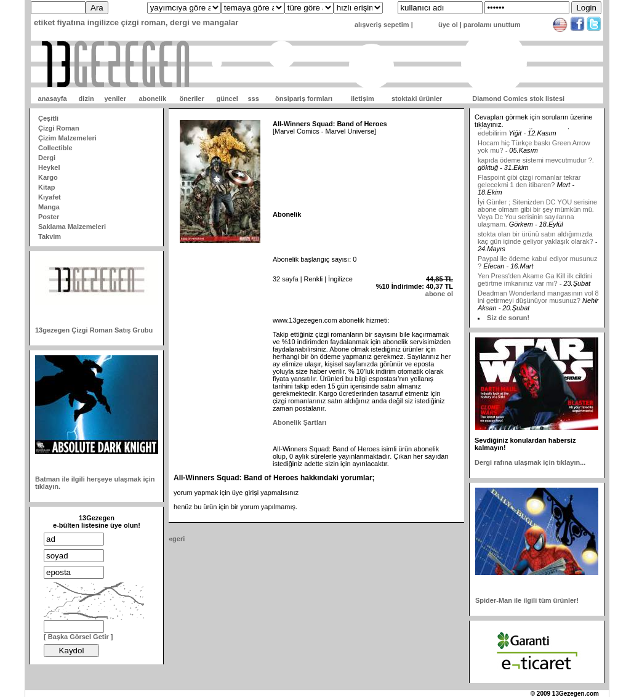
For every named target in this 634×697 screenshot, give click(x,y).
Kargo (48, 177)
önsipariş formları (303, 98)
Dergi (46, 157)
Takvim (49, 236)
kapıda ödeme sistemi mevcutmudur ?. (536, 168)
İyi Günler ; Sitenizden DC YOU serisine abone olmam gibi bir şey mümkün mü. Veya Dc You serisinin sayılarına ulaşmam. (537, 221)
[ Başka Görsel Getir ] (78, 636)
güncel (227, 98)
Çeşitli (48, 118)
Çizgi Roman (58, 128)
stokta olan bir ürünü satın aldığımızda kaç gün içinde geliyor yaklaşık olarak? (535, 245)
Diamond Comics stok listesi (518, 98)
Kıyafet (49, 197)
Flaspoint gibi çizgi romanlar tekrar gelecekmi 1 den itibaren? (529, 189)
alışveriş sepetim (382, 24)
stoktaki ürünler (417, 98)
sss (253, 98)
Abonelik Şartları (299, 422)
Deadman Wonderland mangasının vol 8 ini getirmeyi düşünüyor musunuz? (538, 304)
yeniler (115, 98)
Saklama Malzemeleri (72, 226)
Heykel (49, 167)
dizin (86, 98)
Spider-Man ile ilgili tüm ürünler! (527, 600)
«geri (177, 538)
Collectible (55, 147)
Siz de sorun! (508, 317)
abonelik (152, 98)
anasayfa (52, 98)
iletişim (362, 98)
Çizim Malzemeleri (67, 138)
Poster (48, 216)
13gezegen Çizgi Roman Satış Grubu (94, 330)
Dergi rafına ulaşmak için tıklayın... (530, 462)
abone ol (439, 293)
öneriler (191, 98)
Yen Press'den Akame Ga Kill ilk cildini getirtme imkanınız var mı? (535, 287)
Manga (49, 207)
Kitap (46, 187)
